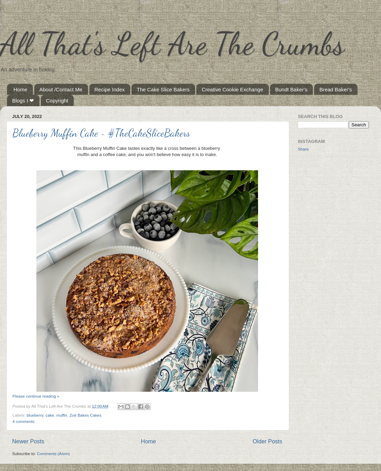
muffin (62, 415)
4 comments (23, 421)
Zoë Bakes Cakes (85, 415)
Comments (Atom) (53, 453)
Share (303, 149)
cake (49, 415)
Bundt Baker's (291, 89)
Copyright (57, 100)
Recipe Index (110, 89)
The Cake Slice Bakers (163, 89)
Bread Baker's (335, 89)
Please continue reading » (35, 396)
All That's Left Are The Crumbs (172, 43)
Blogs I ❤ (23, 100)
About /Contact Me (60, 89)
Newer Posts (28, 441)
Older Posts (267, 441)
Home (20, 89)
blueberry (35, 415)
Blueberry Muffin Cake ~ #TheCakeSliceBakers (101, 133)
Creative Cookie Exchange (232, 89)
